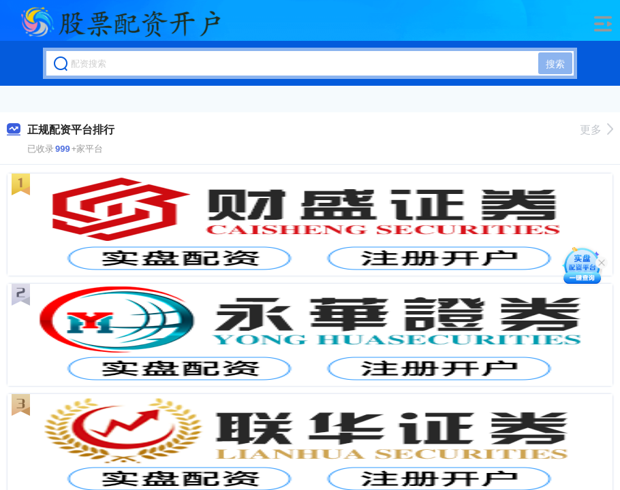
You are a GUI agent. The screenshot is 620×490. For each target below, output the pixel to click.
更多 (596, 129)
